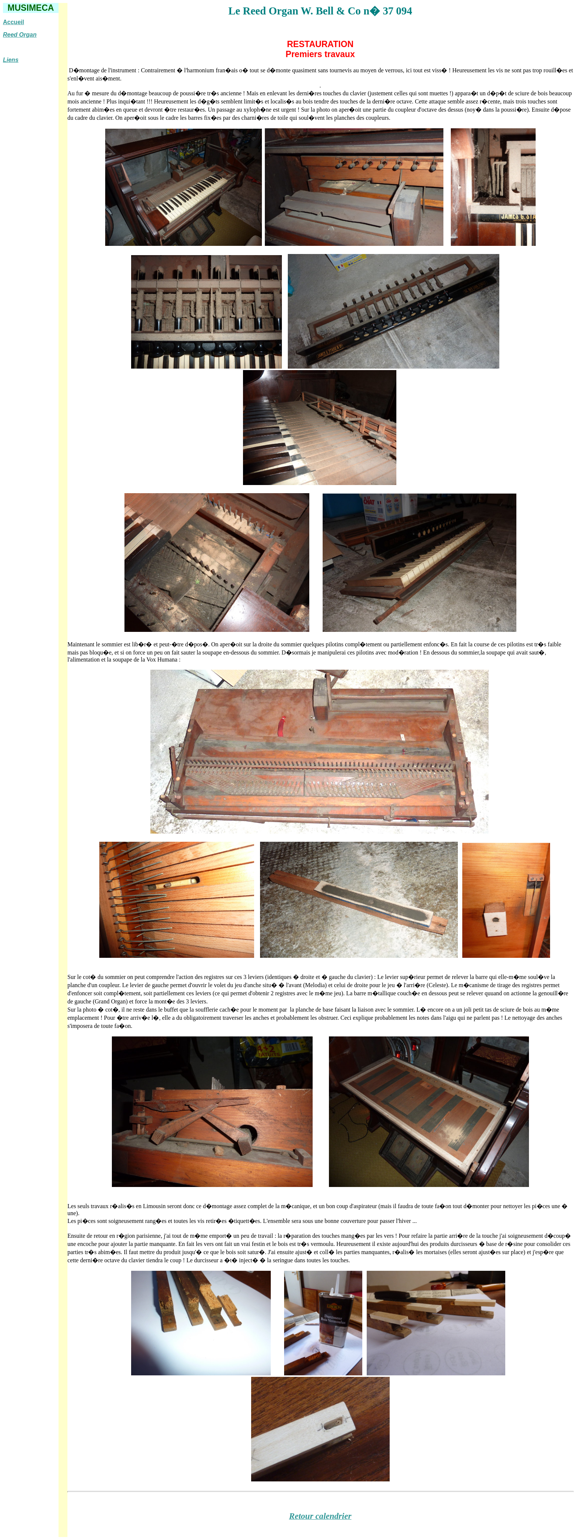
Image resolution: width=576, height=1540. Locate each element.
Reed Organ (20, 35)
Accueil (13, 22)
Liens (11, 60)
